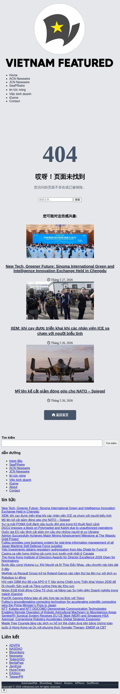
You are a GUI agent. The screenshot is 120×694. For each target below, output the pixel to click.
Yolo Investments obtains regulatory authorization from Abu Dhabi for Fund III (54, 549)
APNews (79, 683)
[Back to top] (4, 690)
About (13, 487)
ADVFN (14, 645)
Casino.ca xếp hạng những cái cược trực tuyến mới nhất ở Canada (48, 553)
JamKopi (15, 666)
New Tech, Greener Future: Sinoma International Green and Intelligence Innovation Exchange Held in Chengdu (60, 268)
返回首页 (60, 414)
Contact (14, 101)
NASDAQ (15, 648)
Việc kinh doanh (20, 94)
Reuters (68, 683)
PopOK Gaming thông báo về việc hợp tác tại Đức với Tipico (43, 598)
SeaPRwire (17, 85)
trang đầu (15, 461)
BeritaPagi (16, 662)
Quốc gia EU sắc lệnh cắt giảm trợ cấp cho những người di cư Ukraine (50, 532)
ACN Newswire (19, 78)
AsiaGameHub (29, 683)
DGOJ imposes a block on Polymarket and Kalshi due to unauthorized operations (57, 527)
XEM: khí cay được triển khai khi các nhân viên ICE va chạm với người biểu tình (56, 515)
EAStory (15, 673)
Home (13, 75)
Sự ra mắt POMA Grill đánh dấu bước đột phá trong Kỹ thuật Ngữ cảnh (51, 524)
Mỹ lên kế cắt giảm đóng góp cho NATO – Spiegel (60, 391)
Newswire (16, 655)
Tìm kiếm (8, 437)
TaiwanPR (16, 676)
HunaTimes (17, 669)
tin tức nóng (17, 89)
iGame (13, 97)
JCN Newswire (19, 82)
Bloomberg (16, 652)
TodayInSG (17, 659)
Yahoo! (58, 683)
